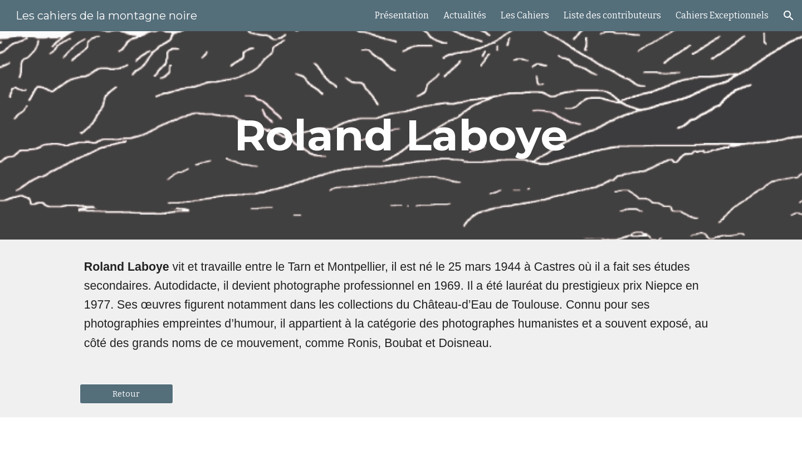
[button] (788, 15)
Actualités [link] (464, 15)
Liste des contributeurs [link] (612, 15)
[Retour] (126, 393)
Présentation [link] (402, 15)
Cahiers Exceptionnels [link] (722, 15)
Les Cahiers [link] (525, 15)
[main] (401, 135)
